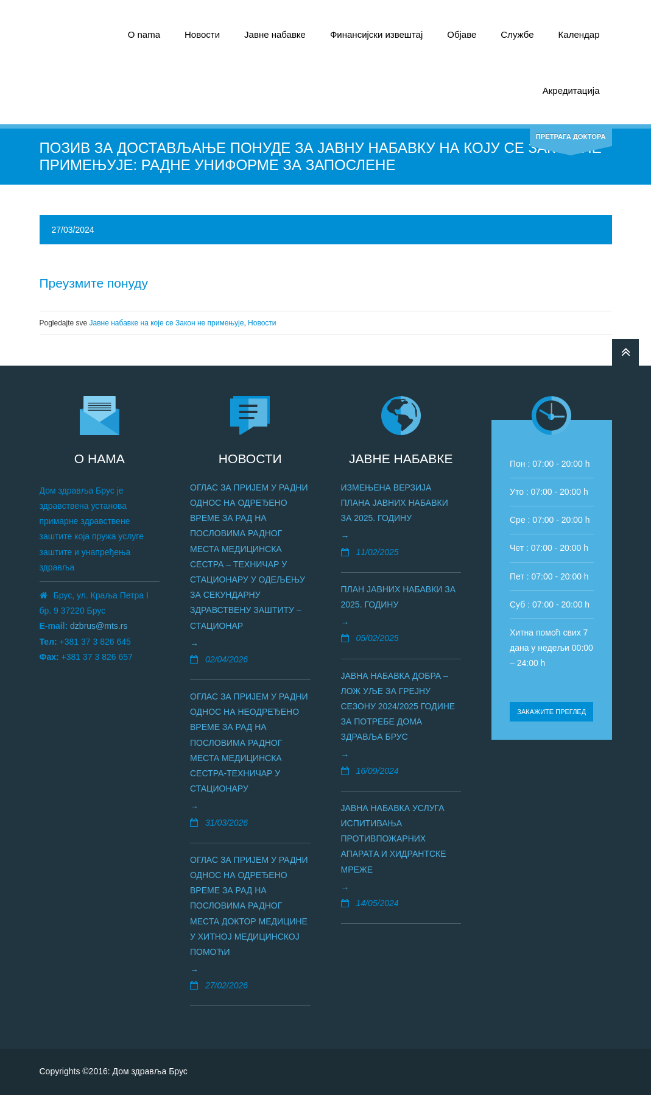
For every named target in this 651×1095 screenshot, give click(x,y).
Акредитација (571, 90)
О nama (144, 34)
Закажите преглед (551, 711)
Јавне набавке (275, 34)
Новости (202, 34)
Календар (579, 34)
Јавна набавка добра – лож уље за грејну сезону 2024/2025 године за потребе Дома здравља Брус (398, 706)
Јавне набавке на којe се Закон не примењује (167, 323)
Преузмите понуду (94, 283)
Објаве (461, 34)
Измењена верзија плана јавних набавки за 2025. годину (394, 503)
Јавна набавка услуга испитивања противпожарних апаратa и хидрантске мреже (393, 838)
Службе (517, 34)
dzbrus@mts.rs (98, 626)
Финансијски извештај (376, 34)
